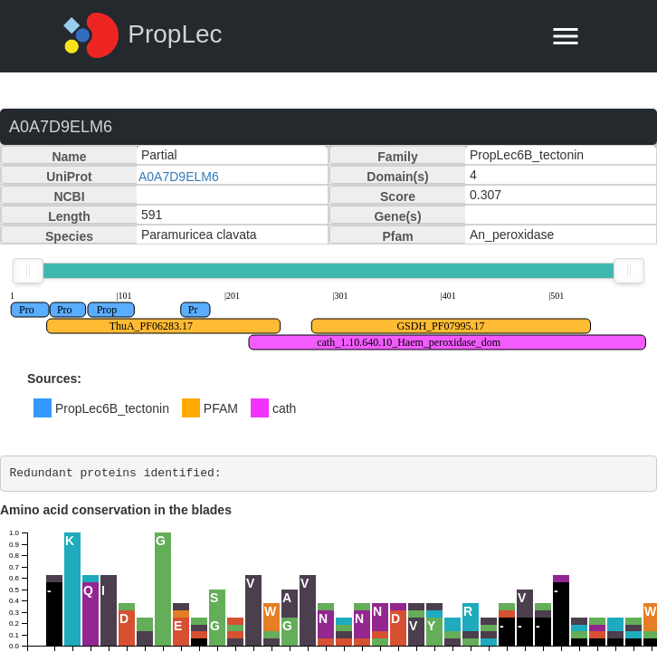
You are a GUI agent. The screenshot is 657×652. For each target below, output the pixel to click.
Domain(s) (397, 176)
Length (69, 216)
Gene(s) (397, 216)
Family (397, 156)
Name (69, 156)
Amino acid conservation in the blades (116, 510)
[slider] (28, 270)
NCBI (68, 196)
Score (397, 196)
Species (69, 236)
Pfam (397, 236)
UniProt (69, 176)
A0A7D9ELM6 (178, 176)
